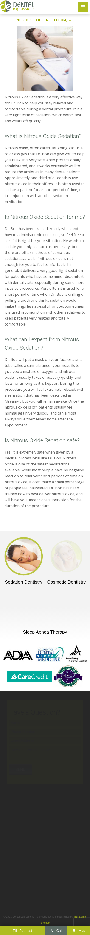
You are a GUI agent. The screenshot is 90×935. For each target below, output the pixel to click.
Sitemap (45, 922)
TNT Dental (79, 916)
